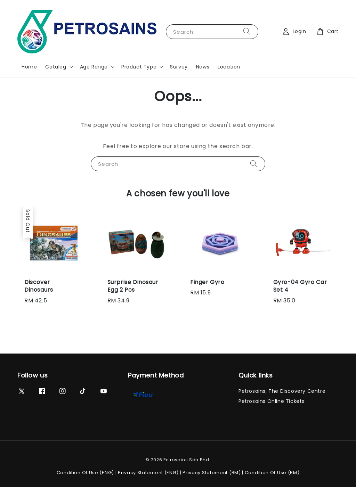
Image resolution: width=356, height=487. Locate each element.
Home (29, 66)
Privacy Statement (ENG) (148, 472)
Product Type (138, 67)
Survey (179, 66)
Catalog (55, 67)
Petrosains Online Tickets (271, 401)
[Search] (247, 31)
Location (229, 66)
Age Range (94, 67)
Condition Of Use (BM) (272, 472)
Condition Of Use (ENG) (85, 472)
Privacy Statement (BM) (212, 472)
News (202, 66)
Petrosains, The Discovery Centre (281, 391)
